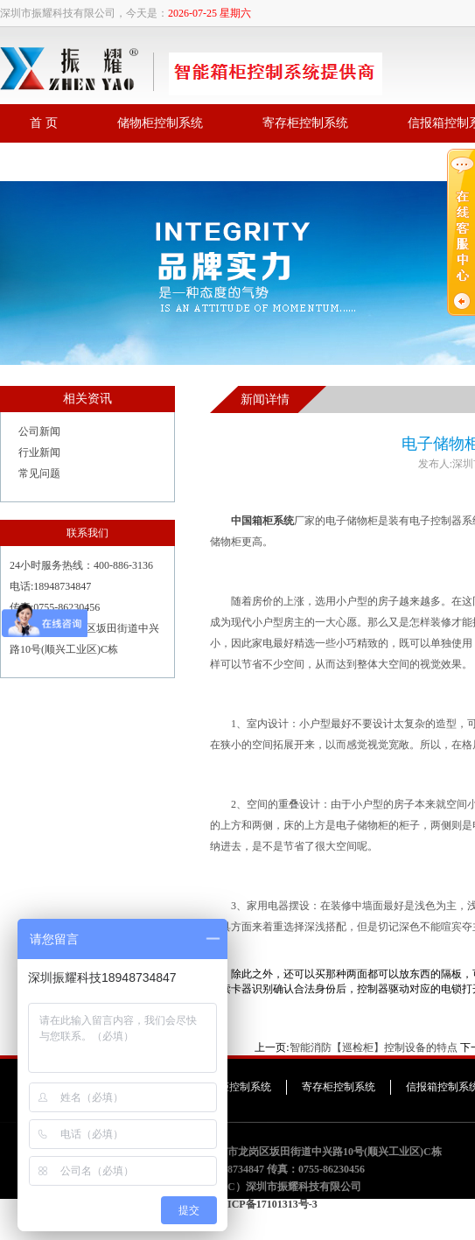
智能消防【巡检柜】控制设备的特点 (374, 1047)
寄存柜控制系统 (305, 123)
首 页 (44, 123)
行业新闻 (39, 452)
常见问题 (39, 473)
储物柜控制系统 (160, 123)
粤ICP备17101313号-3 (267, 1204)
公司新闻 (39, 431)
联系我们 (54, 161)
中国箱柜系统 (262, 521)
